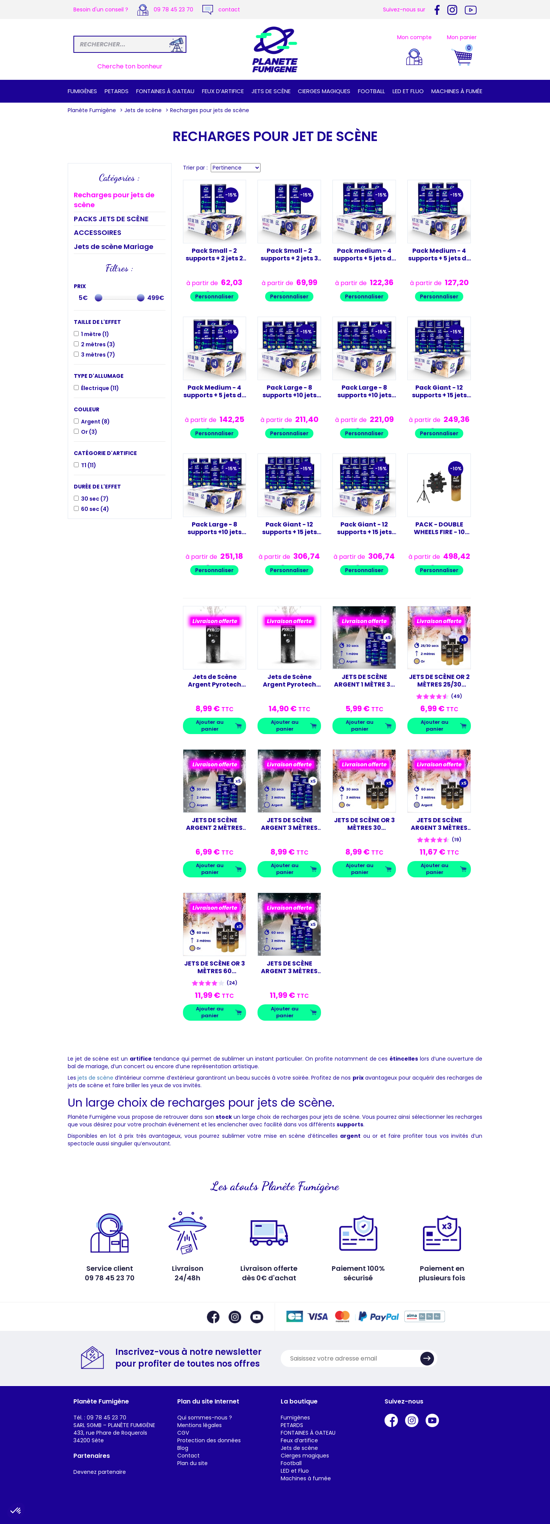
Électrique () (100, 388)
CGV (183, 1433)
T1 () (88, 465)
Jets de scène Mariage (113, 246)
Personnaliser (214, 296)
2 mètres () (98, 344)
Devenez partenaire (99, 1472)
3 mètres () (98, 354)
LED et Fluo (408, 91)
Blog (182, 1448)
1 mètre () (95, 334)
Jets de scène (271, 91)
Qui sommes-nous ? (204, 1417)
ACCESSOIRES (97, 232)
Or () (89, 432)
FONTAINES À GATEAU (165, 91)
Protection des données (209, 1440)
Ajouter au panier (210, 725)
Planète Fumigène (92, 110)
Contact (188, 1455)
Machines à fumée (456, 91)
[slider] (98, 297)
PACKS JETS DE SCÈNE (111, 219)
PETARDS (117, 91)
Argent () (95, 421)
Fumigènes (82, 91)
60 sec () (95, 509)
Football (371, 91)
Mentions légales (199, 1425)
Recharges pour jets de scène (114, 199)
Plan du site (192, 1463)
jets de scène (95, 1078)
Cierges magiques (324, 91)
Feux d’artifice (223, 91)
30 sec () (95, 499)
